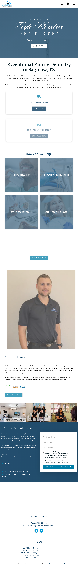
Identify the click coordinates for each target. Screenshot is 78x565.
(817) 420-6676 (41, 523)
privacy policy (61, 563)
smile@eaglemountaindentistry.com (41, 526)
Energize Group (51, 563)
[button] (74, 3)
